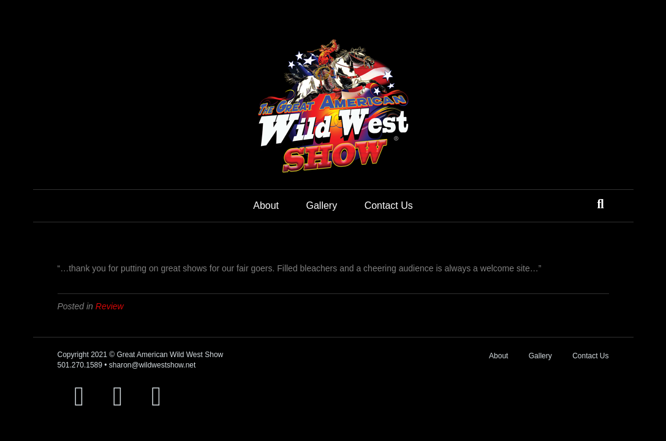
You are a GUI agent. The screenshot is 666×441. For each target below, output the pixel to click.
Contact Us (389, 205)
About (266, 205)
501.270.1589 (80, 365)
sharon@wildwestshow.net (152, 365)
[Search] (600, 204)
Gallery (321, 205)
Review (110, 306)
